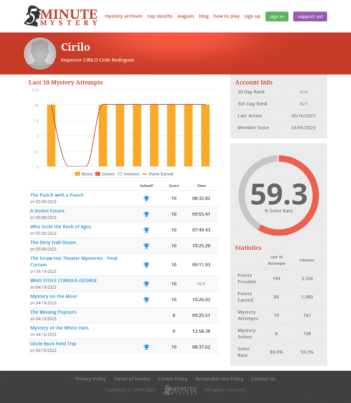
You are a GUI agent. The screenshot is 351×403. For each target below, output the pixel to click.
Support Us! (310, 16)
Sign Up (253, 16)
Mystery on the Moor (53, 296)
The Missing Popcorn (53, 312)
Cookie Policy (173, 379)
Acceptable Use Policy (220, 379)
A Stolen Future (47, 211)
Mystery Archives (124, 16)
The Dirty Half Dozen (53, 242)
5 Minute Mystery (60, 16)
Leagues (185, 16)
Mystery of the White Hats (59, 328)
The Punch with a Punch (57, 195)
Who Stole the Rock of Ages (60, 226)
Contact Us (263, 379)
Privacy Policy (90, 379)
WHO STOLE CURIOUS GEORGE (63, 280)
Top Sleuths (160, 16)
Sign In (277, 16)
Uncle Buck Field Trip (53, 343)
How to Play (227, 16)
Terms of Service (132, 379)
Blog (204, 16)
